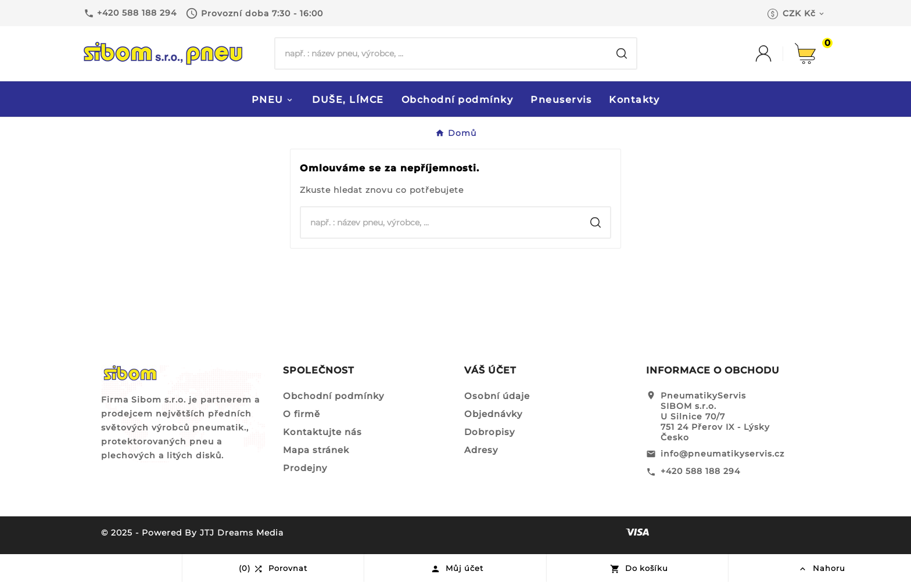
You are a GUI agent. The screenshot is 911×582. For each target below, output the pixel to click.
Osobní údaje (497, 395)
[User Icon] (775, 53)
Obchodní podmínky (333, 395)
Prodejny (305, 467)
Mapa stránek (316, 449)
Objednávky (493, 413)
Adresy (481, 449)
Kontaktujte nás (322, 431)
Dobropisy (489, 431)
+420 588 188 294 (700, 471)
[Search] (621, 53)
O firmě (301, 413)
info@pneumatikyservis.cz (722, 453)
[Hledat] (441, 53)
